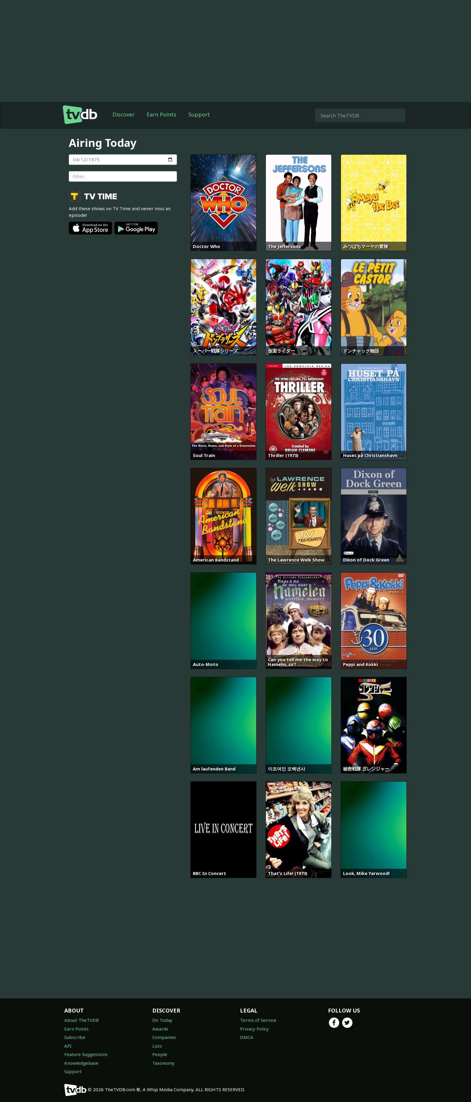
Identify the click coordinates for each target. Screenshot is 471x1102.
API (67, 1046)
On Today (162, 1020)
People (159, 1054)
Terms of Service (258, 1020)
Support (199, 114)
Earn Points (161, 114)
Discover (123, 114)
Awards (160, 1029)
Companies (164, 1037)
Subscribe (74, 1037)
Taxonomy (163, 1063)
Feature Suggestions (86, 1054)
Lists (157, 1046)
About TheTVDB (81, 1020)
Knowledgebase (81, 1063)
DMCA (246, 1037)
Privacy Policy (254, 1029)
